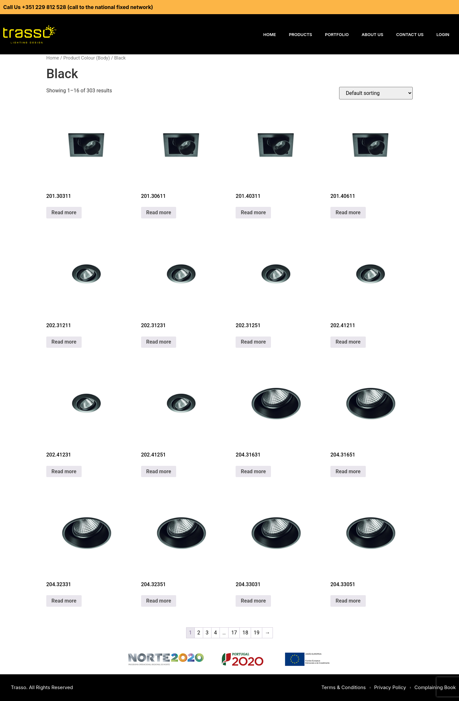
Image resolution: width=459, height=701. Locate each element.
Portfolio (337, 34)
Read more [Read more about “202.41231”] (63, 471)
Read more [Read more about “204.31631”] (253, 471)
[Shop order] (376, 93)
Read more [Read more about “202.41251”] (158, 471)
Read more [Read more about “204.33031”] (253, 601)
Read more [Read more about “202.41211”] (348, 342)
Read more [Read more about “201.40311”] (253, 212)
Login (443, 34)
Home (269, 34)
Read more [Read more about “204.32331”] (63, 601)
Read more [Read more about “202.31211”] (63, 342)
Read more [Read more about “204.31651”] (348, 471)
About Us (372, 34)
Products (300, 34)
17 (234, 633)
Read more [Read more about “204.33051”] (348, 601)
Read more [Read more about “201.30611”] (158, 212)
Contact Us (410, 34)
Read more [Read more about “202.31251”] (253, 342)
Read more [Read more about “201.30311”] (63, 212)
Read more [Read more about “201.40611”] (348, 212)
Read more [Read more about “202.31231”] (158, 342)
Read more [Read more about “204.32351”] (158, 601)
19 (256, 633)
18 (245, 633)
